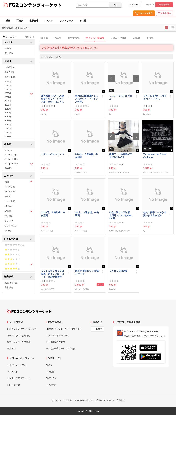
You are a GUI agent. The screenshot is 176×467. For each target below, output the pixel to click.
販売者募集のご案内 (55, 342)
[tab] (108, 38)
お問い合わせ (13, 385)
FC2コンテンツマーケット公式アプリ (64, 329)
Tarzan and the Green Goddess (154, 155)
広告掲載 (120, 400)
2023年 (19, 93)
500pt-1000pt (11, 154)
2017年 (8, 116)
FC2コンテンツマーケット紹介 (22, 329)
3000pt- (8, 168)
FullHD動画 (10, 201)
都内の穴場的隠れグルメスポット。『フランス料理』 (86, 99)
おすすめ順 (73, 38)
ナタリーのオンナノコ (52, 154)
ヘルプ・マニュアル (16, 365)
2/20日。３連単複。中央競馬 (86, 155)
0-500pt (8, 150)
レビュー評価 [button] (18, 239)
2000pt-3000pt (19, 163)
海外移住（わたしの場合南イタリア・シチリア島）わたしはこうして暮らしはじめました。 (52, 99)
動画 (8, 20)
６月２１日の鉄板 (118, 271)
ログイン (150, 4)
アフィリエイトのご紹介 (57, 335)
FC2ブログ (51, 385)
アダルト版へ (164, 13)
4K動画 (8, 196)
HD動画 (8, 206)
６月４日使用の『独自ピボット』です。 (154, 97)
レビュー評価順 (118, 38)
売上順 (57, 38)
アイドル (9, 53)
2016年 (8, 120)
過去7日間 (9, 72)
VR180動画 (10, 186)
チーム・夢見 (82, 172)
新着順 (44, 38)
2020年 (8, 105)
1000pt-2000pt (11, 159)
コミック (49, 20)
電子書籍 (33, 20)
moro (113, 289)
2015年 (8, 124)
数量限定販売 (11, 282)
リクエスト (12, 371)
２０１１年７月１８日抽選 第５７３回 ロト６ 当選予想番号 (52, 274)
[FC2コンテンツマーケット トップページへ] (29, 311)
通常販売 (9, 287)
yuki (44, 114)
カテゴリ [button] (18, 175)
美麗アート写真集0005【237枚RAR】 (120, 155)
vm (78, 114)
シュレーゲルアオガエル (120, 97)
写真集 (19, 20)
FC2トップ (56, 400)
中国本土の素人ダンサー (120, 172)
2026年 (8, 81)
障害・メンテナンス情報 (18, 342)
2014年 (8, 128)
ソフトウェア (66, 20)
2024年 (8, 89)
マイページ (134, 4)
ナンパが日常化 (83, 289)
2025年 (8, 85)
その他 (82, 20)
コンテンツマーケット (40, 5)
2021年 (8, 101)
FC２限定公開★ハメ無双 (120, 231)
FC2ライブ (51, 378)
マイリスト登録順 (95, 38)
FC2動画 (50, 371)
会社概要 (68, 400)
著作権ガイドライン (105, 400)
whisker (148, 114)
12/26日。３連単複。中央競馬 (53, 214)
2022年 (8, 97)
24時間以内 (10, 67)
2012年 (8, 136)
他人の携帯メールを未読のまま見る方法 (154, 214)
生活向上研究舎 (49, 289)
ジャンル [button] (18, 42)
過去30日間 (10, 77)
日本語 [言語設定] (99, 329)
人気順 (136, 38)
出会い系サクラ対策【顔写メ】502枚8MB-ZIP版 (120, 215)
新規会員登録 (164, 4)
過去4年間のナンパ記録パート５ (87, 272)
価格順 (149, 38)
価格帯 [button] (18, 144)
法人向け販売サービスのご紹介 (60, 348)
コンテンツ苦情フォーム (18, 378)
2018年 (8, 113)
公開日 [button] (18, 61)
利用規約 (11, 348)
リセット (29, 37)
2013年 (8, 132)
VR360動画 (10, 191)
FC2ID (49, 365)
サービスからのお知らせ (18, 335)
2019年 (8, 109)
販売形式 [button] (18, 276)
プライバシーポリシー (84, 400)
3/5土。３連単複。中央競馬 (87, 214)
